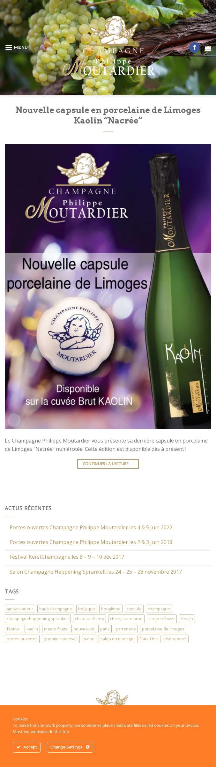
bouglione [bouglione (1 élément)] (111, 609)
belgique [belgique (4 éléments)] (86, 609)
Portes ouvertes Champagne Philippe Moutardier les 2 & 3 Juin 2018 (91, 542)
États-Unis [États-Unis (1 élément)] (149, 639)
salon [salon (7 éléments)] (89, 639)
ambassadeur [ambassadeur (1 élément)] (20, 609)
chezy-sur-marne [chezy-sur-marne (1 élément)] (126, 619)
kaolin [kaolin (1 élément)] (32, 629)
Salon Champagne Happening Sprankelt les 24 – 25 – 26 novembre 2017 (96, 572)
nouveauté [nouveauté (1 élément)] (83, 629)
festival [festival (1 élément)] (13, 629)
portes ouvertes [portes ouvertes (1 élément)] (22, 639)
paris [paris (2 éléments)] (105, 629)
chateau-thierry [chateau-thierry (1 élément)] (89, 619)
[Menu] (16, 47)
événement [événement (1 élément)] (176, 639)
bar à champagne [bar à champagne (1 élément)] (55, 609)
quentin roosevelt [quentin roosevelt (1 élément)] (61, 639)
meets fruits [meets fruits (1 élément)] (55, 629)
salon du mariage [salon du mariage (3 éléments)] (117, 639)
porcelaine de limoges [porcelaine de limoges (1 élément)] (163, 629)
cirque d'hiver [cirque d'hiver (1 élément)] (162, 619)
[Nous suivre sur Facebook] (194, 47)
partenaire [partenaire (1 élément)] (126, 629)
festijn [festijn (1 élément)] (187, 619)
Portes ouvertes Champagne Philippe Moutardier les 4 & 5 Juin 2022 (91, 528)
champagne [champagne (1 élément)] (159, 609)
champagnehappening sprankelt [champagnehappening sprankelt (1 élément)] (38, 619)
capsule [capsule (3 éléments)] (134, 609)
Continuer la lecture (108, 464)
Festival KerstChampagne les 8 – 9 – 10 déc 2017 (67, 557)
